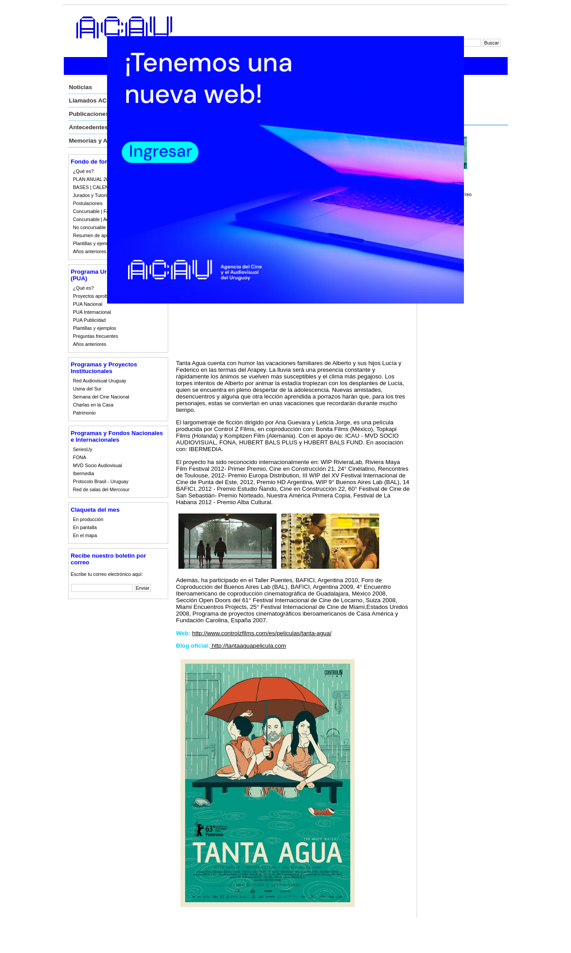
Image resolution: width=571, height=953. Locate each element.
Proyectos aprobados (95, 296)
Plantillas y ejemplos (94, 243)
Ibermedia (83, 473)
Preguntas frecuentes (95, 336)
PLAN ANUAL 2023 (93, 179)
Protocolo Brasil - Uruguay (100, 481)
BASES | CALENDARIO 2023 (104, 187)
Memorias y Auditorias (100, 140)
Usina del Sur (87, 388)
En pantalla (85, 527)
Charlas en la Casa (93, 404)
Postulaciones (88, 203)
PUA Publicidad (89, 320)
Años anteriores (90, 251)
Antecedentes (88, 127)
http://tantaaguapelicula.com (248, 645)
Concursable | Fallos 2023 (100, 211)
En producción (88, 519)
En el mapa (85, 535)
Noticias (80, 87)
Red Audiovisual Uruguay (100, 380)
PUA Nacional (88, 304)
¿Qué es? (83, 171)
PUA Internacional (92, 312)
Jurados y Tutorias (92, 195)
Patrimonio (84, 412)
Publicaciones (89, 114)
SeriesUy (82, 449)
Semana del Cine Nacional (101, 396)
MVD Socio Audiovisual (97, 465)
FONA (80, 457)
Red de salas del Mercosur (101, 489)
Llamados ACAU (92, 100)
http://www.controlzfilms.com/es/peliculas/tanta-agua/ (262, 633)
